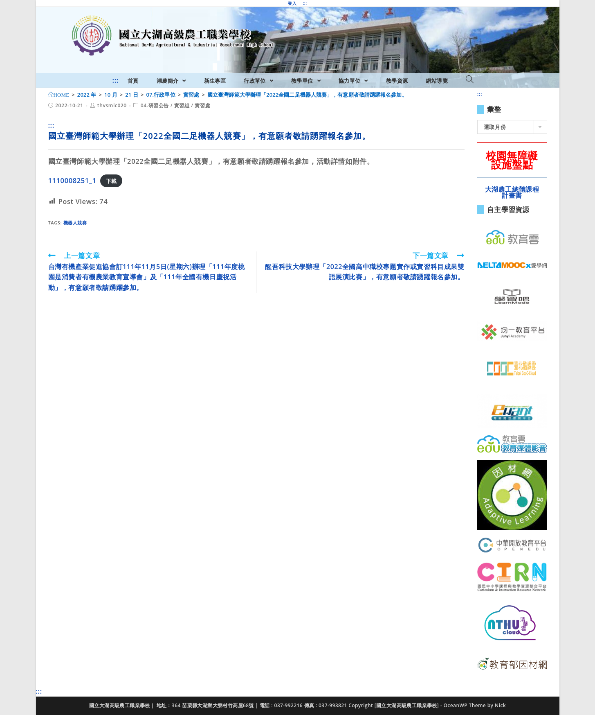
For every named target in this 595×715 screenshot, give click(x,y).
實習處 (202, 105)
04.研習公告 (155, 105)
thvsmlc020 (112, 105)
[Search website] (470, 80)
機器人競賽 (75, 222)
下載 (111, 181)
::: (305, 3)
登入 (292, 3)
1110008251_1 (72, 180)
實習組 (182, 105)
